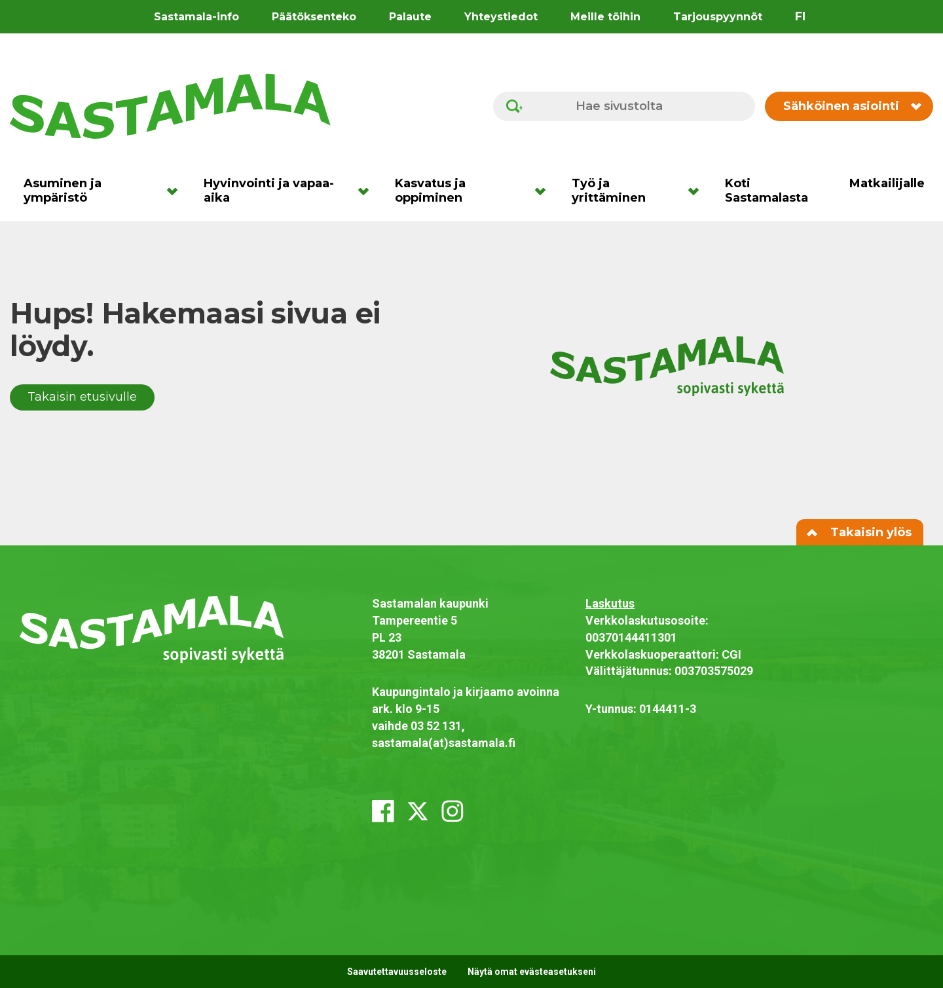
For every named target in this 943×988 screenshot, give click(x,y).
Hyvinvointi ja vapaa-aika (269, 190)
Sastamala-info (196, 16)
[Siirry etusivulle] (170, 105)
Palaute (410, 16)
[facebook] (383, 811)
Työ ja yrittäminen (609, 190)
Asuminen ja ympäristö (63, 190)
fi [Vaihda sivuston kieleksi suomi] (800, 16)
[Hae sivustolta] (624, 106)
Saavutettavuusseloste (397, 971)
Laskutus (610, 603)
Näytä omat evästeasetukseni (532, 971)
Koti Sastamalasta (766, 190)
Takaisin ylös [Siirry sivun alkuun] (860, 532)
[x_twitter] (418, 811)
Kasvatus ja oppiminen (430, 190)
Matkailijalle (887, 183)
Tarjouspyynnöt (717, 16)
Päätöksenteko (314, 16)
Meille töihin (605, 16)
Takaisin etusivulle (82, 397)
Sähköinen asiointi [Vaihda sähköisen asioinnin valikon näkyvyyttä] (851, 106)
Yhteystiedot (501, 16)
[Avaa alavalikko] (176, 190)
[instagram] (452, 811)
